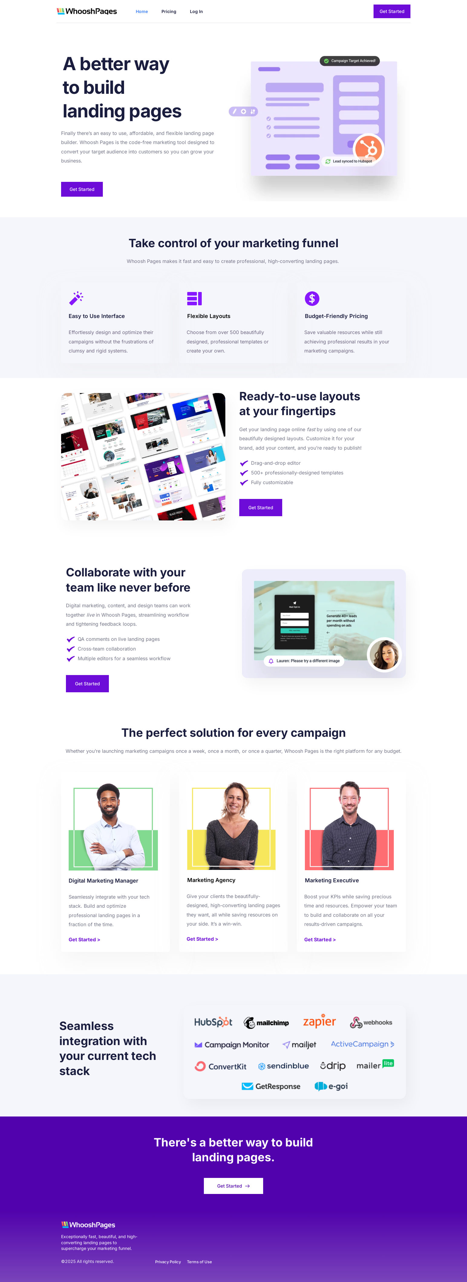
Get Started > (84, 939)
